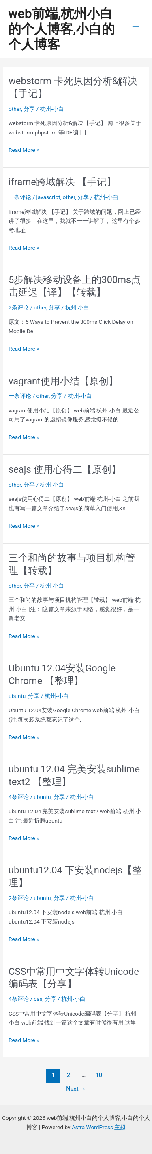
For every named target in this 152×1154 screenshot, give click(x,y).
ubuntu (17, 696)
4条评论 (19, 797)
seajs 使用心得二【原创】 (65, 469)
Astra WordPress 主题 (99, 1127)
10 (98, 1075)
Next (76, 1089)
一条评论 (20, 197)
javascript (48, 197)
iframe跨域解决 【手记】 (62, 182)
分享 (29, 108)
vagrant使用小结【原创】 (63, 381)
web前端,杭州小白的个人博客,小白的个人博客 (61, 29)
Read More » (24, 150)
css (38, 999)
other (15, 108)
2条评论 (19, 307)
